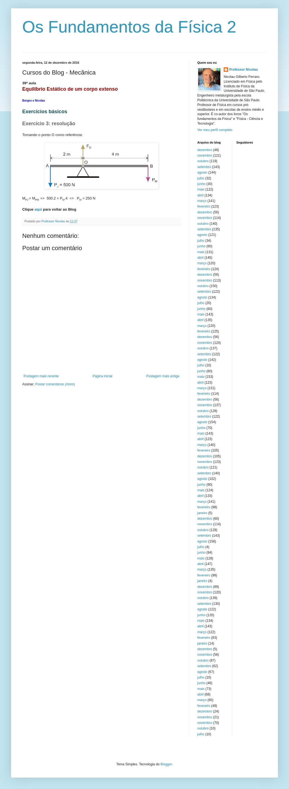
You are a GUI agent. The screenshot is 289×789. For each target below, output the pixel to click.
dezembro (204, 150)
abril (200, 195)
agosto (202, 172)
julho (200, 178)
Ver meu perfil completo (214, 130)
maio (201, 189)
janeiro (202, 513)
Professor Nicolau (243, 69)
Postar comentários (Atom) (55, 384)
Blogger (166, 764)
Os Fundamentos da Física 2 (129, 27)
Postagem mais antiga (162, 376)
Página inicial (102, 376)
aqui (38, 209)
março (201, 201)
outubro (203, 161)
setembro (204, 167)
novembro (204, 155)
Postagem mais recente (41, 376)
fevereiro (203, 206)
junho (201, 184)
